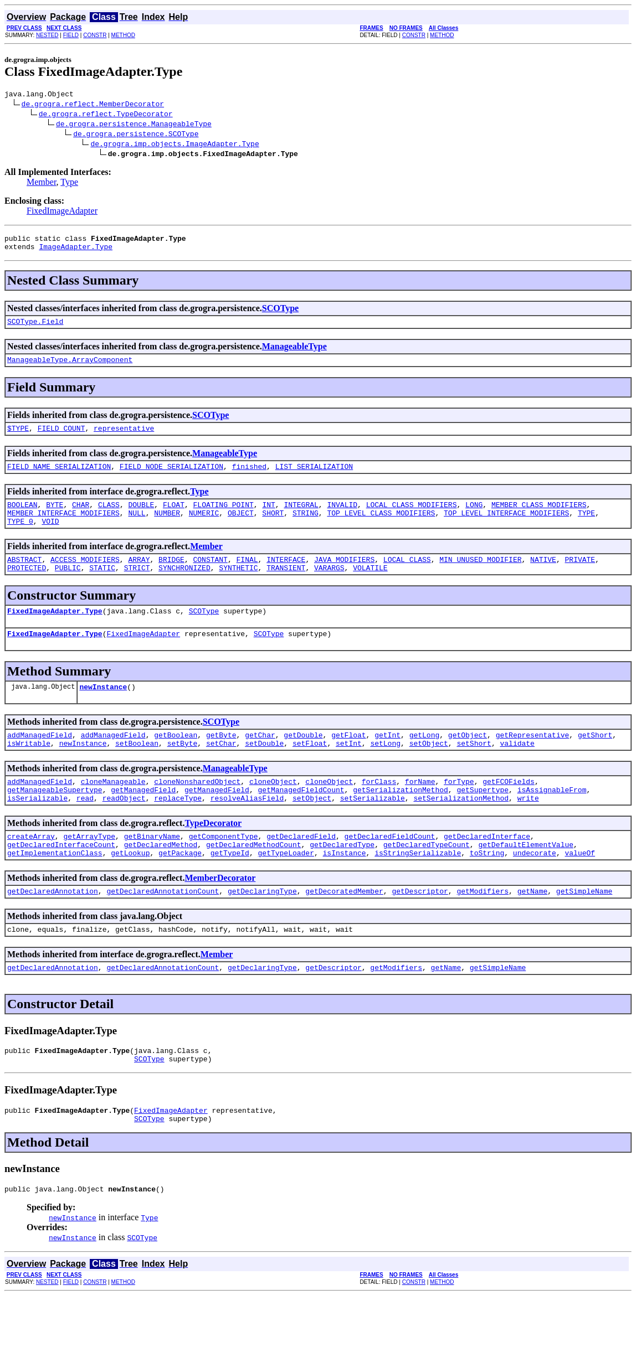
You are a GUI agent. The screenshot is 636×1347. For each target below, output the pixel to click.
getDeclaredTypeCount (426, 881)
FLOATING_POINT (223, 518)
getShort (595, 761)
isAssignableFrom (552, 821)
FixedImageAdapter (62, 212)
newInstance (103, 711)
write (528, 831)
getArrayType (89, 871)
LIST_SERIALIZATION (314, 478)
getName (532, 931)
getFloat (348, 761)
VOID (50, 538)
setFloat (310, 771)
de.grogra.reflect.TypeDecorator (106, 115)
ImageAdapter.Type (75, 251)
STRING (306, 528)
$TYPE (18, 438)
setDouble (264, 771)
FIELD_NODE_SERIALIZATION (171, 478)
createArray (31, 871)
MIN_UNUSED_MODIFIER (480, 577)
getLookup (130, 891)
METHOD (123, 35)
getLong (424, 761)
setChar (221, 771)
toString (487, 891)
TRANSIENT (285, 587)
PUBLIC (68, 587)
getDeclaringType (262, 931)
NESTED (47, 35)
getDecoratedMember (344, 931)
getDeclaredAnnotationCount (162, 931)
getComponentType (223, 871)
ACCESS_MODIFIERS (85, 577)
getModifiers (483, 931)
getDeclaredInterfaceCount (61, 881)
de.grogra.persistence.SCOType (135, 135)
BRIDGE (171, 577)
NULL (136, 528)
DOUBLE (141, 518)
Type (69, 183)
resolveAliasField (247, 831)
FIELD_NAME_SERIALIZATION (59, 478)
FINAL (247, 577)
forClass (379, 811)
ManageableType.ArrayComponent (69, 368)
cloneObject (273, 811)
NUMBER (167, 528)
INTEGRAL (301, 518)
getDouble (303, 761)
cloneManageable (113, 811)
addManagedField (39, 761)
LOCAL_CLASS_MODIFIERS (411, 518)
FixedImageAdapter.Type (54, 632)
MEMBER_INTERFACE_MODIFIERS (63, 528)
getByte (221, 761)
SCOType (280, 313)
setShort (474, 771)
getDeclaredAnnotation (52, 931)
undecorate (534, 891)
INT (268, 518)
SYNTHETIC (238, 587)
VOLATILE (370, 587)
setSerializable (372, 831)
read (85, 831)
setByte (182, 771)
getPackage (180, 891)
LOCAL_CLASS (407, 577)
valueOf (580, 891)
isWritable (28, 771)
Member (42, 183)
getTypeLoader (286, 891)
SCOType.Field (35, 328)
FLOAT (173, 518)
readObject (124, 831)
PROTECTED (26, 587)
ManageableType (294, 353)
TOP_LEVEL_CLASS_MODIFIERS (381, 528)
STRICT (137, 587)
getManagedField (143, 821)
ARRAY (139, 577)
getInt (388, 761)
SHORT (273, 528)
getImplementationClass (54, 891)
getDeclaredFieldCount (390, 871)
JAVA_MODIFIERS (344, 577)
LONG (474, 518)
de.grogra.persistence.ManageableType (134, 125)
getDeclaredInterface (487, 871)
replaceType (178, 831)
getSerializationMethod (400, 821)
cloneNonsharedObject (197, 811)
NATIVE (543, 577)
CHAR (80, 518)
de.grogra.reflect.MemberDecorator (93, 105)
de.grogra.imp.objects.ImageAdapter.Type (174, 145)
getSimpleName (584, 931)
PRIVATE (580, 577)
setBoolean (136, 771)
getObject (467, 761)
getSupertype (483, 821)
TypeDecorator (213, 856)
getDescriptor (420, 931)
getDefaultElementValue (525, 881)
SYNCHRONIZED (184, 587)
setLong (385, 771)
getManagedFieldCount (301, 821)
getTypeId (230, 891)
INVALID (342, 518)
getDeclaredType (342, 881)
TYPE (586, 528)
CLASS (109, 518)
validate (517, 771)
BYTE (54, 518)
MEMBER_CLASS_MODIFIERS (539, 518)
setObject (428, 771)
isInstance (344, 891)
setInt (349, 771)
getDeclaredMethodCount (253, 881)
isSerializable (37, 831)
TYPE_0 (20, 538)
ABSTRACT (24, 577)
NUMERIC (204, 528)
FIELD (71, 35)
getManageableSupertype (54, 821)
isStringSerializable (418, 891)
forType (459, 811)
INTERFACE (285, 577)
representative (124, 438)
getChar (260, 761)
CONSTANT (210, 577)
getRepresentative (533, 761)
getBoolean (175, 761)
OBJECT (241, 528)
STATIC (102, 587)
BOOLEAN (22, 518)
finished (249, 478)
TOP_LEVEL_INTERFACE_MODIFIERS (506, 528)
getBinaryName (152, 871)
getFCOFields (509, 811)
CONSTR (94, 35)
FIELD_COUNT (61, 438)
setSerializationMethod (461, 831)
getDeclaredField (301, 871)
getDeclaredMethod (161, 881)
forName (420, 811)
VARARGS (329, 587)
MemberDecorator (219, 916)
